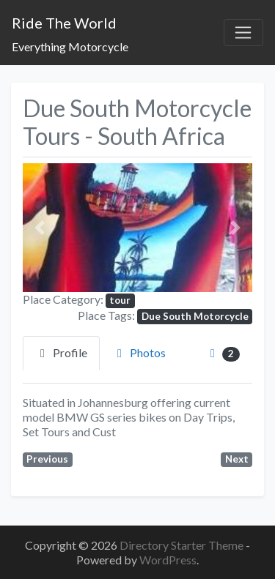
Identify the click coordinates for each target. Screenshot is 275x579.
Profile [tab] (61, 352)
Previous (47, 459)
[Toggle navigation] (243, 33)
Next (237, 459)
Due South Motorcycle (195, 316)
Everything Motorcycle (70, 46)
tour (120, 300)
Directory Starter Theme (183, 545)
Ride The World (64, 22)
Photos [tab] (139, 352)
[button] (40, 227)
